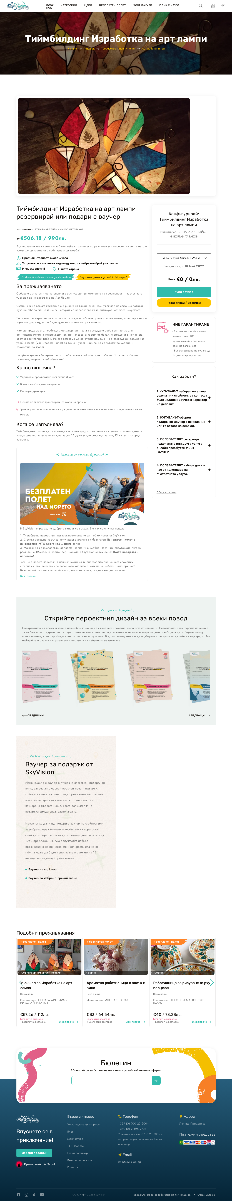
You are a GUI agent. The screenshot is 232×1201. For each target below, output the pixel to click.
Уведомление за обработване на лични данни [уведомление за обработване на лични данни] (162, 1195)
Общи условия (166, 492)
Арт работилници (153, 48)
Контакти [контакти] (72, 1167)
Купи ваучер (183, 292)
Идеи (88, 5)
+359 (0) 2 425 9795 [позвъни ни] (132, 1129)
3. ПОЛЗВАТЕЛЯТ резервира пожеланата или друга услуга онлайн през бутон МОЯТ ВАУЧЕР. (179, 445)
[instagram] (26, 1195)
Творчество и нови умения (118, 48)
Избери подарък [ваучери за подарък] (34, 1153)
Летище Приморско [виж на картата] (192, 1123)
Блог (70, 1132)
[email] (112, 1080)
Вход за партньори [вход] (79, 1160)
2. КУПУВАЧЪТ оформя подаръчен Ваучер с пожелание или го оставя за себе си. (181, 422)
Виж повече (28, 576)
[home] (18, 5)
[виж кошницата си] (212, 6)
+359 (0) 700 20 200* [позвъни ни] (133, 1123)
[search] (201, 6)
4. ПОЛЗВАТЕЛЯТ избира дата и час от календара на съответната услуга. (181, 470)
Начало (72, 48)
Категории (69, 5)
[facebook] (18, 1195)
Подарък (89, 48)
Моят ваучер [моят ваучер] (75, 1139)
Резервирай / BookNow (184, 302)
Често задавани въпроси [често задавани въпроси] (83, 1124)
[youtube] (42, 1195)
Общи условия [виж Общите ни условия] (207, 1195)
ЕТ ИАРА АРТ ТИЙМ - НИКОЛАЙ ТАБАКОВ (59, 229)
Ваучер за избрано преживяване (52, 878)
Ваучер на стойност (42, 869)
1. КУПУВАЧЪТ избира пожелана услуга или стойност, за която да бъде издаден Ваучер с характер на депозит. (182, 398)
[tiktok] (34, 1194)
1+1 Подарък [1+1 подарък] (75, 1146)
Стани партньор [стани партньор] (77, 1153)
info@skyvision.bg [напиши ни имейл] (129, 1162)
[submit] (156, 1080)
